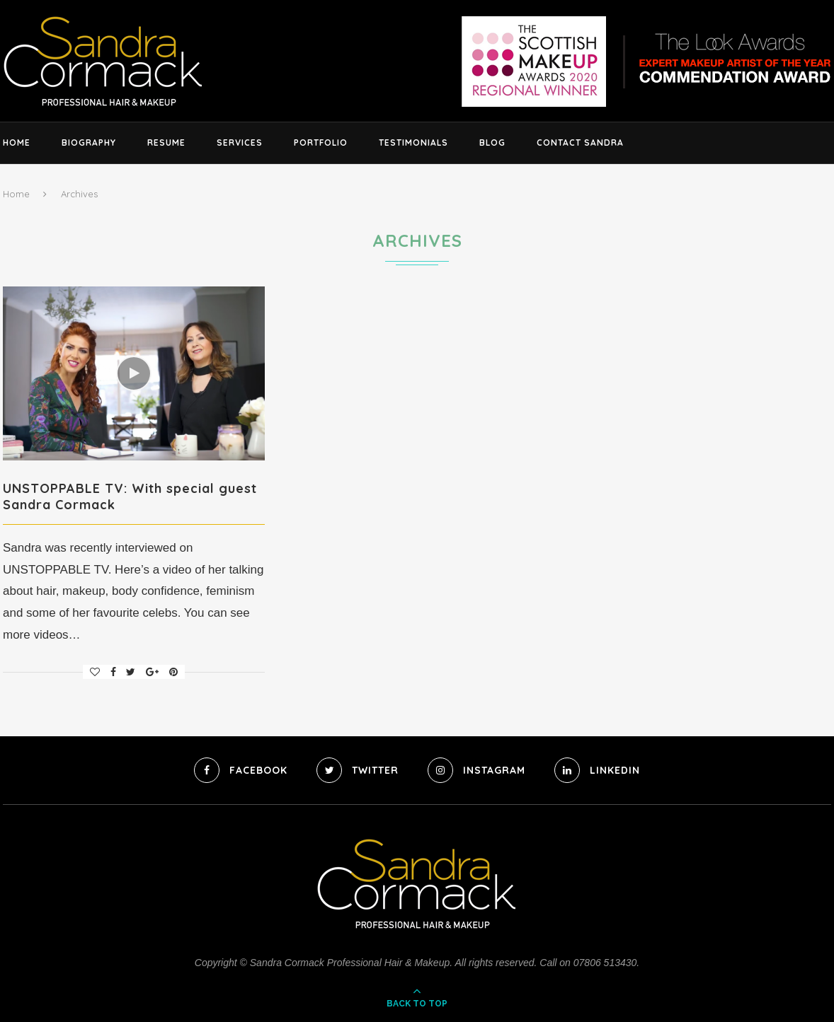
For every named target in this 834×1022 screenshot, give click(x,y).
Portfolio (321, 142)
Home (16, 142)
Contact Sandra (580, 142)
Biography (89, 142)
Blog (492, 142)
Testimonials (413, 142)
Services (240, 142)
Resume (166, 142)
